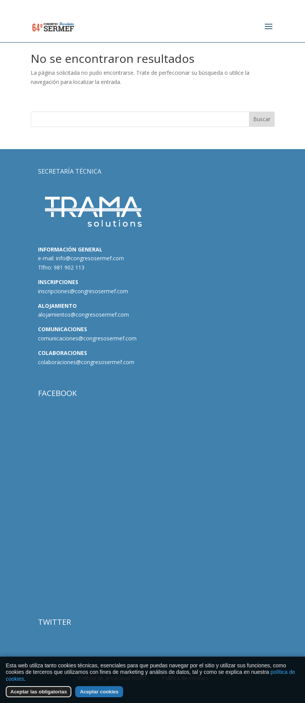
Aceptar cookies (99, 692)
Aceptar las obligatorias (38, 692)
